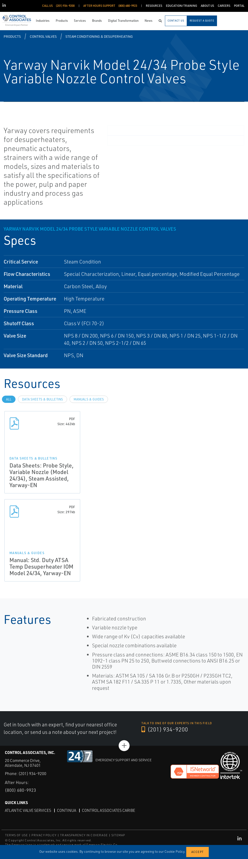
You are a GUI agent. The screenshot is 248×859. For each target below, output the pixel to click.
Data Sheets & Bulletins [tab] (42, 399)
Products (12, 36)
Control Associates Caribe (108, 810)
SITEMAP (118, 835)
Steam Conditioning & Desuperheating (99, 36)
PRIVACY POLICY (43, 835)
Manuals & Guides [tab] (89, 399)
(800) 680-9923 (20, 790)
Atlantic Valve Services (28, 810)
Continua (66, 810)
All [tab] (8, 399)
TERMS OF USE (16, 835)
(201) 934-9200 (164, 729)
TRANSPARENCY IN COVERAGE (84, 835)
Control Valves (43, 36)
